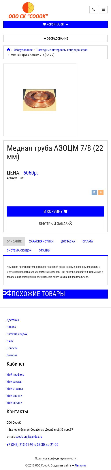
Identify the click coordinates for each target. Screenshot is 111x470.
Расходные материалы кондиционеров (62, 50)
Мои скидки (14, 402)
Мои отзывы (15, 388)
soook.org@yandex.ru (28, 436)
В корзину (56, 211)
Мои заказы (14, 381)
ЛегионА (80, 465)
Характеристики (41, 241)
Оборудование (56, 38)
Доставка (68, 241)
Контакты (17, 411)
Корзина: (55, 24)
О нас (10, 341)
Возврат (12, 355)
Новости (12, 348)
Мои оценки (14, 395)
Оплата (88, 241)
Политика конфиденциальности (55, 458)
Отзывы (44, 250)
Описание (14, 241)
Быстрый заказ (55, 223)
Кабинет (16, 364)
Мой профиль (15, 374)
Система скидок (19, 250)
